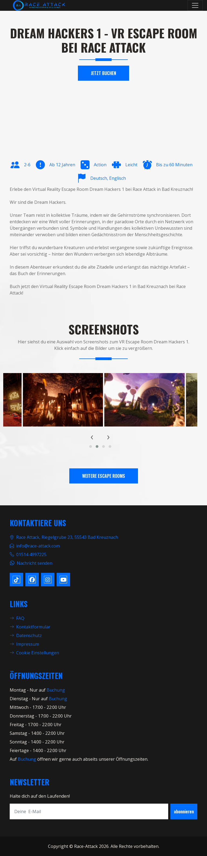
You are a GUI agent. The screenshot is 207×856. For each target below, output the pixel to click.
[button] (90, 446)
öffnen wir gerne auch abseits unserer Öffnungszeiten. (92, 759)
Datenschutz (26, 635)
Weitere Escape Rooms (103, 476)
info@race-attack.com (38, 546)
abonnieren (184, 811)
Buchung (56, 690)
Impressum (24, 644)
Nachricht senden (34, 563)
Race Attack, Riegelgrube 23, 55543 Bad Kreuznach (67, 537)
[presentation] (92, 436)
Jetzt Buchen (103, 73)
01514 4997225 (31, 554)
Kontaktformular (30, 627)
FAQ (17, 618)
